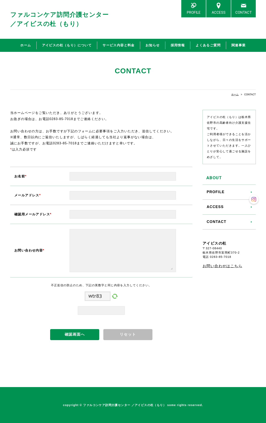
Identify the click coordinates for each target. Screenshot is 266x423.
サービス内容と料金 (119, 45)
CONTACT (243, 12)
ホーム (25, 45)
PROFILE (194, 12)
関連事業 (238, 45)
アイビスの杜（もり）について (67, 45)
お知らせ (152, 45)
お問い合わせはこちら (222, 266)
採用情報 (178, 45)
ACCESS (218, 12)
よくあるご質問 (208, 45)
